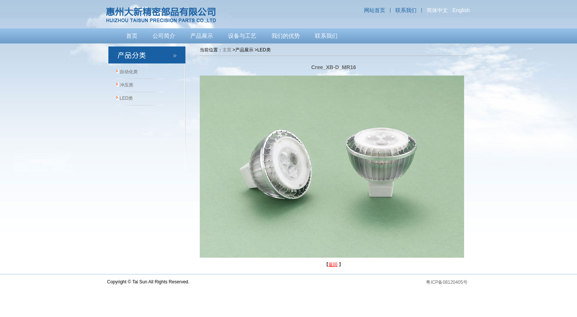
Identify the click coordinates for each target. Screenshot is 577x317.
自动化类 (129, 71)
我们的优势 (286, 35)
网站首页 (374, 10)
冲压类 (126, 85)
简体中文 (437, 10)
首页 (131, 35)
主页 (226, 50)
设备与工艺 (242, 35)
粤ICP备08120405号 (446, 282)
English (461, 10)
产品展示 (201, 35)
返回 (333, 264)
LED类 (126, 98)
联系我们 (406, 10)
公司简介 (164, 35)
